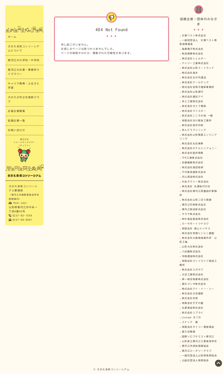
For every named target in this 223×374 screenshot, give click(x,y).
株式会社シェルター (194, 58)
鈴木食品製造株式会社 (195, 219)
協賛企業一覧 (16, 120)
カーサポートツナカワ (195, 223)
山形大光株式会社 (192, 246)
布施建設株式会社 (192, 256)
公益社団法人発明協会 (195, 360)
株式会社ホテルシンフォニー (199, 148)
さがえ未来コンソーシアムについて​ (24, 48)
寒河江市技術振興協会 (195, 346)
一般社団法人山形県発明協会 (199, 355)
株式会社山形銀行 (192, 92)
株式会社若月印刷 (192, 125)
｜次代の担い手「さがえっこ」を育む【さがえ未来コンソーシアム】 (24, 18)
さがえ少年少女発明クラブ (24, 99)
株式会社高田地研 (192, 167)
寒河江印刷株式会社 (194, 204)
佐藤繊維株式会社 (192, 162)
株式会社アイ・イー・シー (198, 289)
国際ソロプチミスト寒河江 (198, 336)
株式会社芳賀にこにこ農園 (198, 233)
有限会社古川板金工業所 (197, 120)
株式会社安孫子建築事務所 (198, 87)
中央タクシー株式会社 (195, 181)
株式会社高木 (190, 73)
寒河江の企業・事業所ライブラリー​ (24, 71)
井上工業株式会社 (192, 101)
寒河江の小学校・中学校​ (24, 60)
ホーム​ (12, 37)
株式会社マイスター (194, 111)
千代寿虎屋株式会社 (194, 172)
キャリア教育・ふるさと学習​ (24, 85)
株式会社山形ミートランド (198, 68)
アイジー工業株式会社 (195, 63)
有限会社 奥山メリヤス (196, 228)
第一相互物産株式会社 (195, 279)
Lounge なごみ (191, 317)
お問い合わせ (16, 130)
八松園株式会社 (191, 251)
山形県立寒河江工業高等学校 (199, 341)
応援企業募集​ (16, 111)
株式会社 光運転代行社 (196, 186)
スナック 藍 (190, 322)
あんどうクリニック (194, 130)
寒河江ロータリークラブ (197, 351)
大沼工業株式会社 (192, 274)
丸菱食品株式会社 (192, 308)
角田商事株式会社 (192, 53)
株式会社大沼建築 (192, 293)
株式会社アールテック (195, 82)
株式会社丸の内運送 (194, 77)
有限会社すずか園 (192, 303)
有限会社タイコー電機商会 (198, 327)
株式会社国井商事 (192, 153)
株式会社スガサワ (192, 269)
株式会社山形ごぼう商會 (197, 200)
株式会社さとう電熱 (194, 106)
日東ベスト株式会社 (194, 35)
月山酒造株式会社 (192, 177)
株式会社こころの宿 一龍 (197, 115)
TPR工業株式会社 (192, 158)
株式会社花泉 (190, 298)
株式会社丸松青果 (192, 143)
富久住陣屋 (188, 331)
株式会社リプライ (192, 312)
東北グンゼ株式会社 (194, 284)
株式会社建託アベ (192, 96)
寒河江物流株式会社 (194, 209)
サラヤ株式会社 (191, 214)
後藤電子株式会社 (192, 49)
